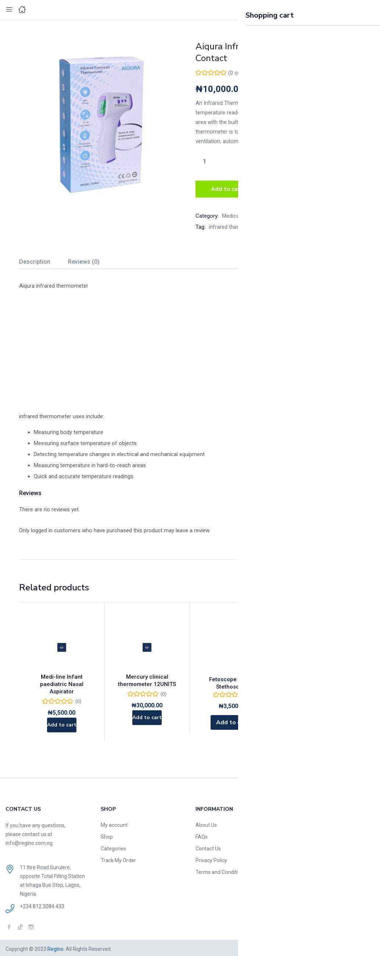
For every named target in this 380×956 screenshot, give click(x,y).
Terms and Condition (220, 870)
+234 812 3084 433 (42, 904)
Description (34, 259)
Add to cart (227, 188)
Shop (107, 835)
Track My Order (118, 858)
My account (114, 823)
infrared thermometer (235, 224)
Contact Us (208, 846)
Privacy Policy (211, 858)
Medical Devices (241, 213)
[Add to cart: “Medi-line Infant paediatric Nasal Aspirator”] (61, 720)
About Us (206, 823)
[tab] (43, 260)
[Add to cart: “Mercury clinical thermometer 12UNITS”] (147, 720)
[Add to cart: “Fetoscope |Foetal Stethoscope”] (232, 720)
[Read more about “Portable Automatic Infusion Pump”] (318, 713)
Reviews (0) (84, 259)
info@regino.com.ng (29, 841)
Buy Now (286, 188)
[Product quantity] (204, 161)
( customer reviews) (254, 72)
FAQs (202, 835)
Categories (113, 846)
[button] (356, 9)
